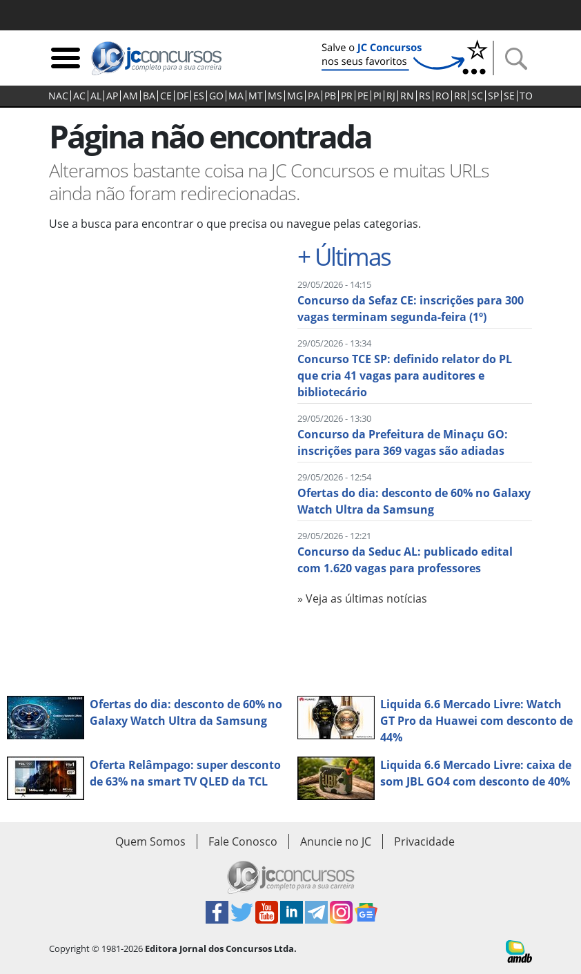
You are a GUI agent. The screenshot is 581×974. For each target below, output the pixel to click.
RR (460, 95)
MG (295, 95)
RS (425, 95)
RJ (390, 95)
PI (377, 95)
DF (182, 95)
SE (509, 95)
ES (198, 95)
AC (79, 95)
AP (112, 95)
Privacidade (424, 841)
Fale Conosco (242, 841)
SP (493, 95)
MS (275, 95)
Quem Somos (150, 841)
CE (166, 95)
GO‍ (216, 95)
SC (477, 95)
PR (347, 95)
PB (330, 95)
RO (442, 95)
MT (255, 95)
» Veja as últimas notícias (362, 598)
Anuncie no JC (335, 841)
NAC (58, 95)
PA (313, 95)
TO (526, 95)
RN (407, 95)
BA (149, 95)
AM (130, 95)
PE (362, 95)
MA (236, 95)
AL (95, 95)
